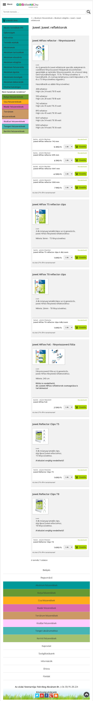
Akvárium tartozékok (14, 52)
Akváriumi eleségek (13, 77)
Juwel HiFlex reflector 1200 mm (46, 182)
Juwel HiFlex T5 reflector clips (49, 204)
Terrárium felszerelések (8, 114)
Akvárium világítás (12, 62)
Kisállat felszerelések (14, 121)
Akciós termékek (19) (13, 28)
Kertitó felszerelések (14, 131)
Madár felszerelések (13, 107)
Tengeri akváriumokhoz (46, 630)
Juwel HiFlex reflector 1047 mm (46, 169)
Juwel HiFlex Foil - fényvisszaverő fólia (53, 344)
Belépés (46, 570)
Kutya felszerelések (13, 97)
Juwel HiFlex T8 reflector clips (49, 274)
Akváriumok (9, 47)
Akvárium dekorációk (13, 82)
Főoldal (46, 676)
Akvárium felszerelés (14, 67)
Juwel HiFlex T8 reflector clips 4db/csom (50, 322)
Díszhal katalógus (12, 87)
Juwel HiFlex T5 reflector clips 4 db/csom (50, 252)
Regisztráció (46, 577)
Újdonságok (9, 32)
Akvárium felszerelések (43, 18)
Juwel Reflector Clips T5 (45, 424)
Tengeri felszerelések (14, 126)
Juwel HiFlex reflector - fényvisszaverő (53, 40)
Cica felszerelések (12, 102)
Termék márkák (11, 42)
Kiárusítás (8, 37)
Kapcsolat (46, 646)
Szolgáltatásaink (46, 653)
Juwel (73, 18)
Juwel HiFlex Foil (40, 402)
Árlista (46, 668)
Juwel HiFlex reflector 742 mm (46, 141)
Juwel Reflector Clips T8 (45, 494)
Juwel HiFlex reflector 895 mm (46, 155)
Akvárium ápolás (11, 72)
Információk (46, 661)
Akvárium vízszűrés (13, 57)
